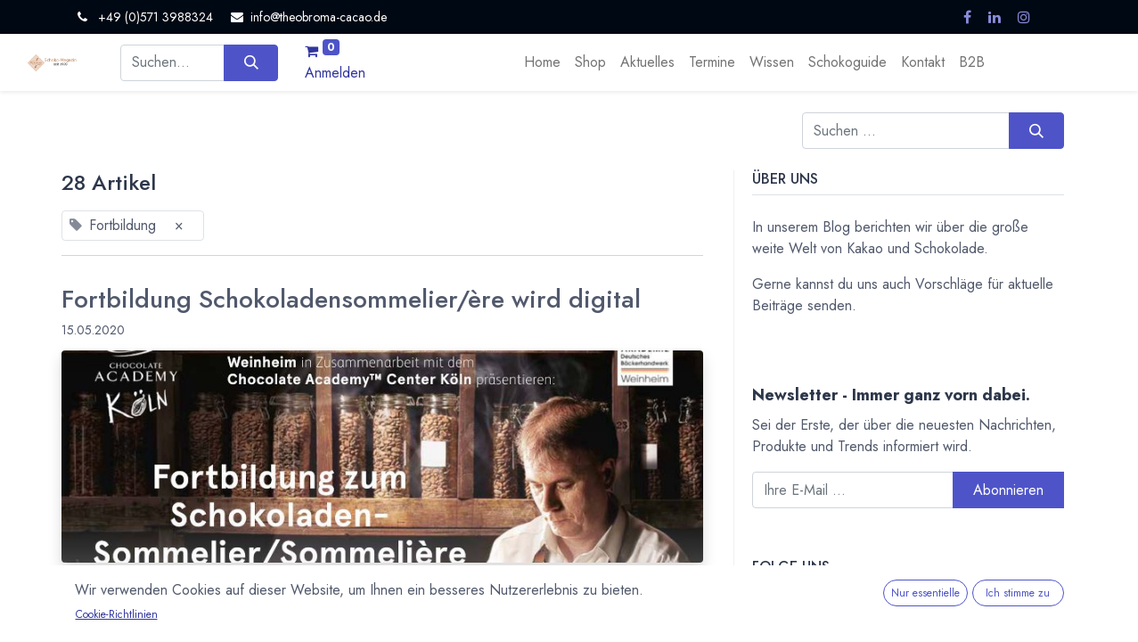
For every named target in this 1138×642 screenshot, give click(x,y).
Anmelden (335, 72)
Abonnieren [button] (1008, 490)
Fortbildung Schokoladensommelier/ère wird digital (351, 299)
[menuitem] (542, 62)
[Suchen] (251, 62)
